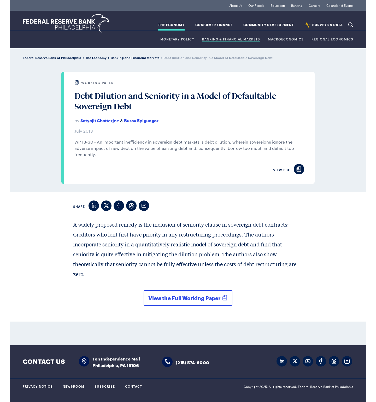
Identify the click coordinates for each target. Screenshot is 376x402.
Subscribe (105, 386)
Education (278, 5)
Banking (297, 5)
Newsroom (73, 386)
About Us (235, 5)
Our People (256, 5)
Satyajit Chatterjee (99, 120)
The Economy (171, 25)
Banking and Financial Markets (135, 57)
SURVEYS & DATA (327, 25)
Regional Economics (332, 39)
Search (350, 25)
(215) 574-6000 (192, 362)
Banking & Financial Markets (231, 39)
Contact (133, 386)
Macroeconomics (286, 39)
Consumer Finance (214, 25)
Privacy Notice (37, 386)
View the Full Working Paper (184, 298)
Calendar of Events (339, 5)
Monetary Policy (177, 39)
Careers (314, 5)
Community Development (268, 25)
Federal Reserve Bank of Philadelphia (66, 23)
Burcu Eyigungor (141, 120)
